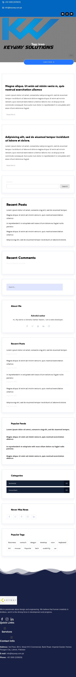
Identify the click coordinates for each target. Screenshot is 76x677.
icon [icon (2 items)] (52, 542)
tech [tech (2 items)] (37, 548)
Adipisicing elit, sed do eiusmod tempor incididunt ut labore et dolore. (36, 240)
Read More (10, 114)
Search (9, 182)
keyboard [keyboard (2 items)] (62, 542)
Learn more (48, 62)
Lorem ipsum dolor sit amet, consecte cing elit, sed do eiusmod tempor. (36, 210)
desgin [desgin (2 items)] (33, 542)
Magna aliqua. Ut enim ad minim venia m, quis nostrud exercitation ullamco (34, 87)
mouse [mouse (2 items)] (17, 548)
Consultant (12, 79)
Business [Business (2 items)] (12, 542)
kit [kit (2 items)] (9, 548)
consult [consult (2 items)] (23, 542)
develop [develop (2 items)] (43, 542)
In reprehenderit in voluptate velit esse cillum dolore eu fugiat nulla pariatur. (34, 376)
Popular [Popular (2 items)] (28, 548)
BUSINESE (11, 130)
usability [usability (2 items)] (46, 548)
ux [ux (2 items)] (55, 548)
